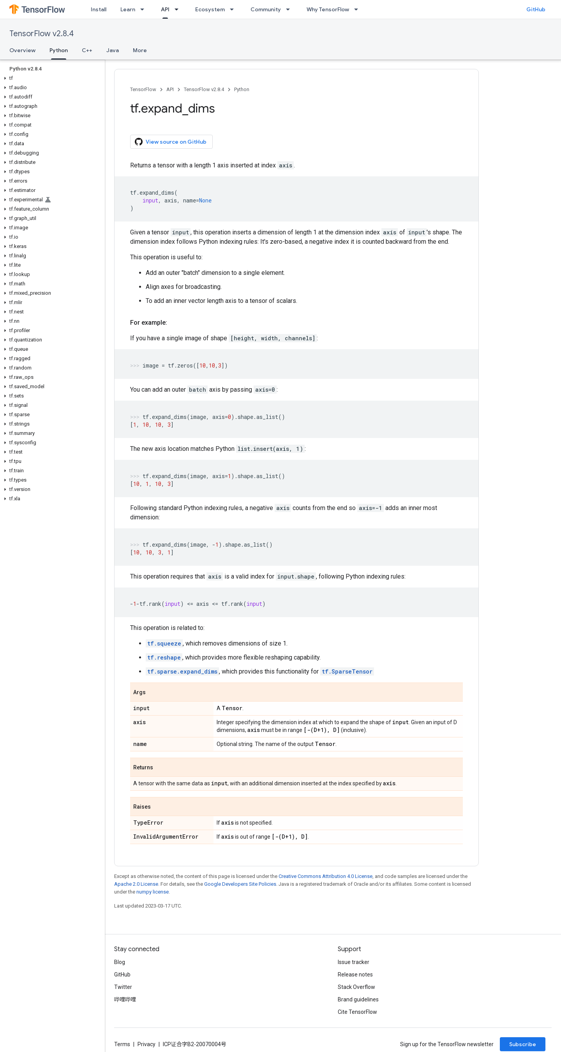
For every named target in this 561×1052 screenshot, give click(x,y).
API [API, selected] (165, 9)
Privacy (146, 1044)
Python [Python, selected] (58, 50)
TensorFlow (143, 89)
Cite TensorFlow (357, 1012)
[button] (51, 78)
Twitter (123, 987)
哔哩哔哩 (125, 999)
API (170, 89)
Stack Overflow (356, 987)
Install (98, 9)
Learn (127, 9)
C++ (87, 50)
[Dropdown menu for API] (178, 9)
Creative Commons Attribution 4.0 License (325, 876)
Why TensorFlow (328, 9)
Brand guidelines (358, 999)
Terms (122, 1044)
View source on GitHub (170, 142)
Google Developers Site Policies (240, 884)
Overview (22, 50)
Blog (119, 962)
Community (266, 9)
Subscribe (522, 1044)
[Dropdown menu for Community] (290, 9)
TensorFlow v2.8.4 (41, 34)
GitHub (535, 9)
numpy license (152, 892)
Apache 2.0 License (136, 884)
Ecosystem (210, 9)
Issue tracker (353, 962)
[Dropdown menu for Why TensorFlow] (358, 9)
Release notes (355, 974)
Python (241, 89)
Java (112, 50)
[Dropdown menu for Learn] (144, 9)
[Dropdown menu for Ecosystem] (234, 9)
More (140, 50)
